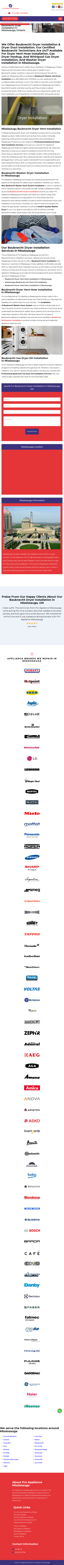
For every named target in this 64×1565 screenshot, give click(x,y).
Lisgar (5, 1466)
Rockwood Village (41, 1449)
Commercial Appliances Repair (25, 1512)
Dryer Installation (20, 1526)
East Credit (38, 1463)
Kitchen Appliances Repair (24, 1517)
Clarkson (6, 1439)
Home (3, 22)
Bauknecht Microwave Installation (24, 192)
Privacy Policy (19, 1536)
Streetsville (38, 1453)
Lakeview (6, 1463)
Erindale (6, 1456)
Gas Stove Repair (20, 1515)
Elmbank (6, 1449)
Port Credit (38, 1446)
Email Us (18, 1549)
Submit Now (32, 431)
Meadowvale (39, 1443)
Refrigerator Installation (22, 1531)
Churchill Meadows (10, 1436)
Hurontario (38, 1456)
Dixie (5, 1446)
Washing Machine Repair (23, 1522)
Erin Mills (6, 1453)
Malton (37, 1439)
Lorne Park (38, 1436)
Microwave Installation (22, 1529)
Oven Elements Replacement (25, 1520)
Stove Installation (20, 1534)
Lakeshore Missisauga (10, 1459)
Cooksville (6, 1443)
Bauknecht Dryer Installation (14, 22)
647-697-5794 (20, 1552)
